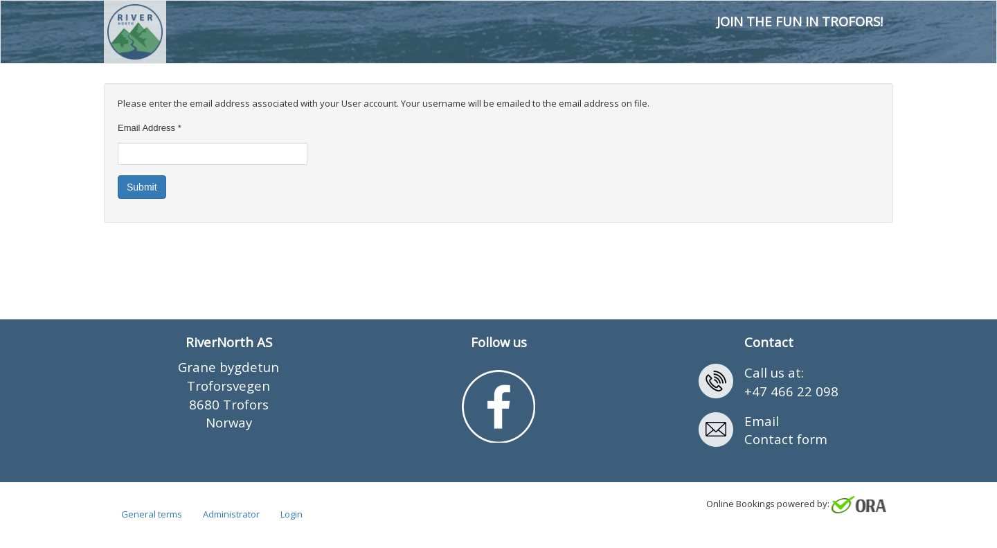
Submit (142, 187)
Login (291, 514)
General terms (151, 514)
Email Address (149, 128)
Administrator (231, 514)
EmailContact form (785, 430)
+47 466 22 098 (791, 391)
